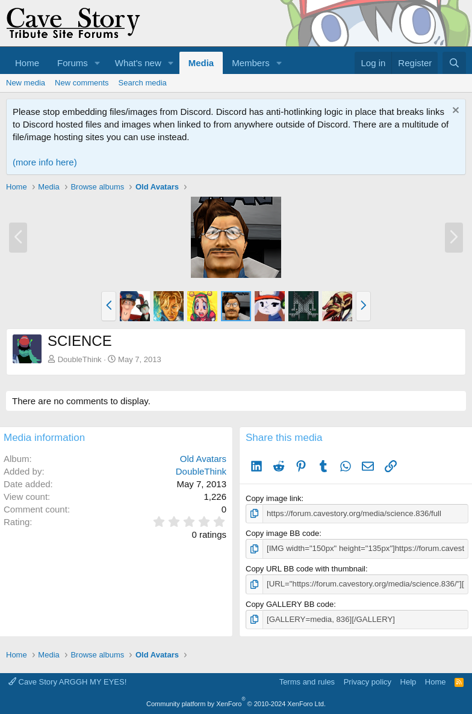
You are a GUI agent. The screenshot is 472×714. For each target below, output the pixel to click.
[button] (97, 63)
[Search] (454, 63)
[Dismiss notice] (454, 111)
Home (27, 63)
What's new (138, 63)
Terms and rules (307, 681)
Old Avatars (203, 459)
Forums (72, 63)
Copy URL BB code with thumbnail (305, 568)
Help (408, 681)
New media (25, 82)
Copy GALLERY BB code (290, 603)
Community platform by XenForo (236, 703)
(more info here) (45, 162)
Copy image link (274, 498)
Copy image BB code (282, 533)
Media (201, 63)
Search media (143, 82)
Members (251, 63)
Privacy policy (367, 681)
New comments (82, 82)
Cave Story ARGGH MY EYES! (67, 681)
